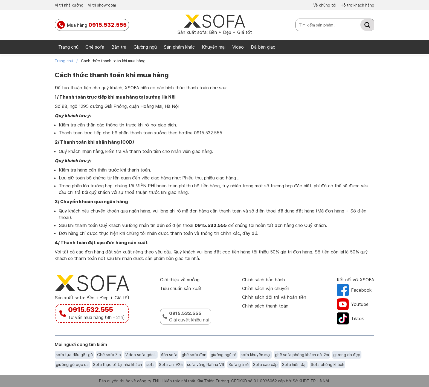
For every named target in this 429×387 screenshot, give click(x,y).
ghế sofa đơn (194, 354)
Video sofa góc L (140, 354)
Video (238, 47)
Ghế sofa (94, 47)
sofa (150, 364)
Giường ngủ (145, 47)
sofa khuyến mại (256, 354)
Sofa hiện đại (294, 364)
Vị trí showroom (102, 5)
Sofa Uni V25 (171, 364)
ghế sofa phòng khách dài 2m (302, 354)
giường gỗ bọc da (72, 364)
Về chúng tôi (324, 5)
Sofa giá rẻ (238, 364)
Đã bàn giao (263, 47)
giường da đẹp (346, 354)
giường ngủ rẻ (223, 354)
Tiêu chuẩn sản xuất (181, 288)
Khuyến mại (213, 47)
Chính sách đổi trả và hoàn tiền (274, 297)
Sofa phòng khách (327, 364)
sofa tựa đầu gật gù (74, 354)
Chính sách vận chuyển (265, 288)
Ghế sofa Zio (109, 354)
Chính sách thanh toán (265, 306)
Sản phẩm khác (179, 47)
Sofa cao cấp (265, 364)
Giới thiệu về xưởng (179, 279)
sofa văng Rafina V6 (205, 364)
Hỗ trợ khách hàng (357, 5)
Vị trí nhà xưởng (69, 5)
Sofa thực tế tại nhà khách (117, 364)
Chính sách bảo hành (263, 279)
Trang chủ (68, 47)
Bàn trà (118, 47)
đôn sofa (169, 354)
